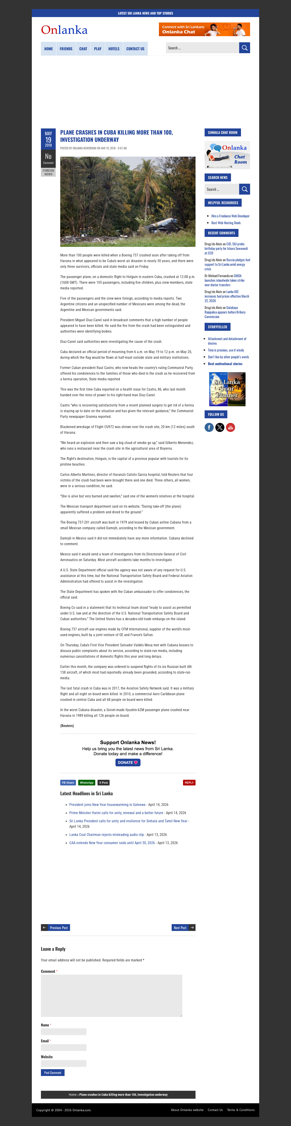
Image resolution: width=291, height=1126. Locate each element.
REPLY (189, 782)
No (48, 156)
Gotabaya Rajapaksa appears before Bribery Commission (225, 312)
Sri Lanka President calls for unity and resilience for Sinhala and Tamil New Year (128, 821)
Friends (66, 48)
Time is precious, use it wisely (226, 349)
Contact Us (215, 1110)
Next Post (180, 927)
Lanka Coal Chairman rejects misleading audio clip (106, 835)
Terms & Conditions (241, 1110)
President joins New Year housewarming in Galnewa (107, 805)
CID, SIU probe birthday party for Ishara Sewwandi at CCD (226, 248)
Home (48, 48)
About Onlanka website (187, 1110)
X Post (103, 782)
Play (97, 48)
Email (46, 1040)
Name (46, 1025)
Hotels (113, 48)
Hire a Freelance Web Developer (230, 215)
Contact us (135, 48)
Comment (48, 162)
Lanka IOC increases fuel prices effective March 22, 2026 (227, 296)
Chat (83, 48)
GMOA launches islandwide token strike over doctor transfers (224, 280)
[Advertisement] (145, 92)
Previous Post (59, 927)
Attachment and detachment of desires (227, 341)
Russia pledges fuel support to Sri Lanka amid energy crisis (227, 264)
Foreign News (48, 172)
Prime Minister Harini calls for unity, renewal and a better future (116, 813)
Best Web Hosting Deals (226, 222)
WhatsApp (86, 782)
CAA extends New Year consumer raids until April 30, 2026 (112, 843)
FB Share (68, 782)
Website (47, 1056)
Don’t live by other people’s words (228, 356)
